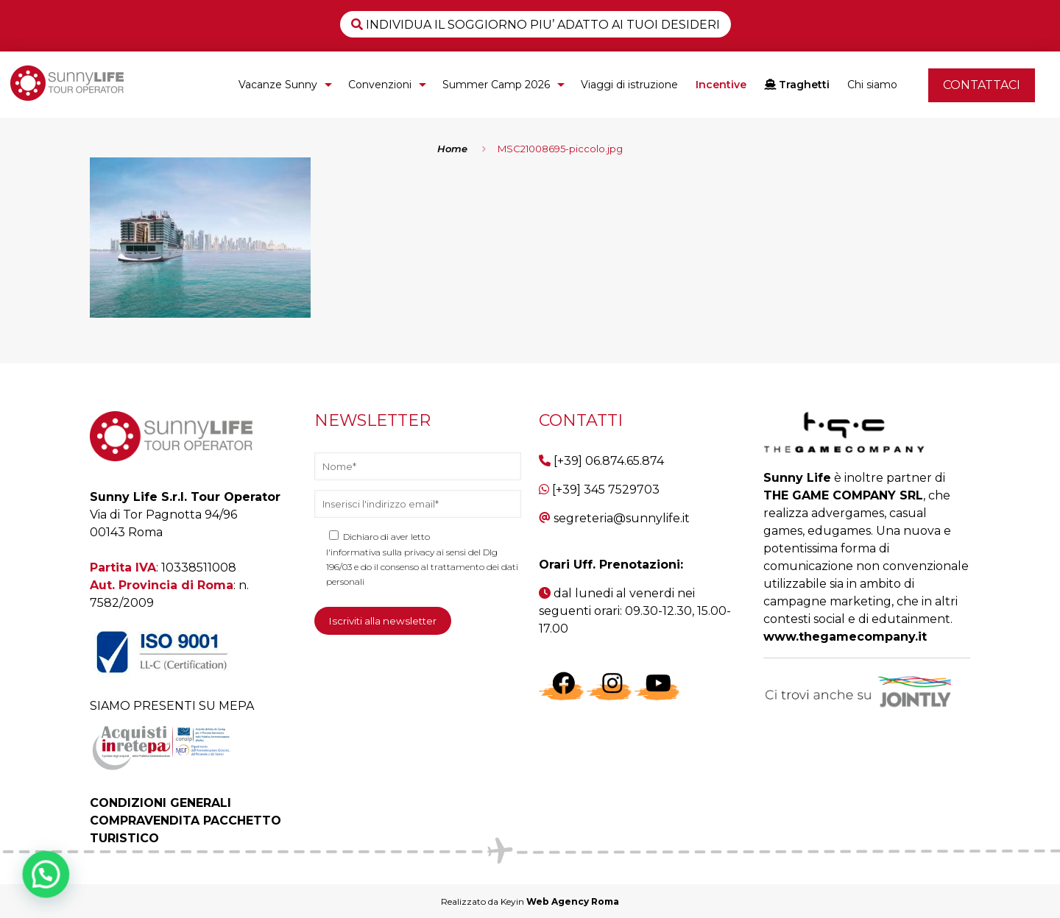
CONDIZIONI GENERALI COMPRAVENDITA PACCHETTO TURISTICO (185, 820)
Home (452, 148)
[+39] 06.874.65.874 (609, 461)
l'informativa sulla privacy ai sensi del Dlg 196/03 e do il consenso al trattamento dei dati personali (422, 567)
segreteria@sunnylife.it (622, 518)
